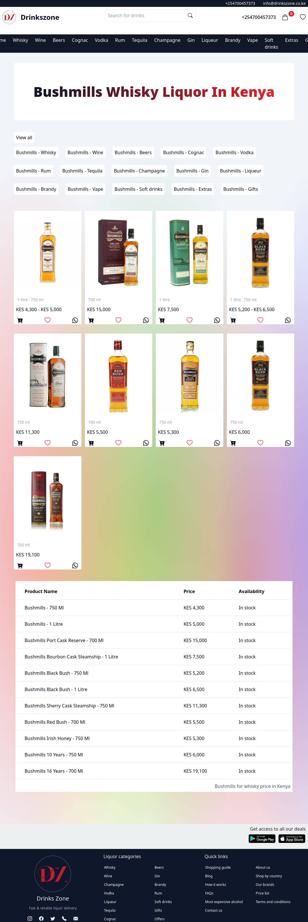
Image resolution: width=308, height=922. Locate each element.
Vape (252, 40)
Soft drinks (163, 901)
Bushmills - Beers (133, 152)
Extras (291, 40)
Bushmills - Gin (192, 171)
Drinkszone (40, 17)
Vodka (101, 40)
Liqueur (210, 40)
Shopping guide (218, 867)
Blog (209, 876)
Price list (262, 893)
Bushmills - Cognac (183, 152)
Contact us (213, 910)
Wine (40, 40)
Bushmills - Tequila (82, 171)
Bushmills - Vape (85, 189)
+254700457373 (240, 3)
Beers (59, 40)
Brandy (233, 40)
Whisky (20, 40)
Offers (160, 919)
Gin (191, 40)
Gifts (158, 910)
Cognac (80, 40)
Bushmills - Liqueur (240, 171)
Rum (120, 40)
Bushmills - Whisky (36, 152)
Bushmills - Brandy (36, 189)
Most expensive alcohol (224, 901)
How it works (215, 884)
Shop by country (269, 876)
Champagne (167, 40)
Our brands (265, 884)
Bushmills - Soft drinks (138, 189)
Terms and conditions (273, 901)
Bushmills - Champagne (139, 171)
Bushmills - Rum (33, 171)
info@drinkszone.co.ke (284, 3)
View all (24, 137)
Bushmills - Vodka (234, 152)
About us (263, 867)
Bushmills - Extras (193, 189)
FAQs (209, 893)
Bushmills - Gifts (240, 189)
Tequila (139, 40)
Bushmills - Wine (85, 152)
